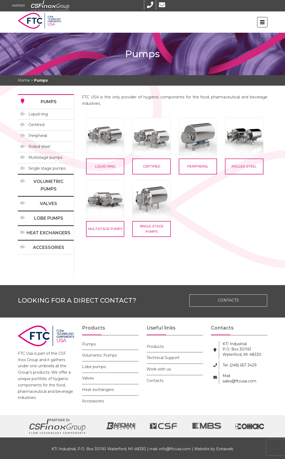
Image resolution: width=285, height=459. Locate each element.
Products (155, 346)
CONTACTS (228, 300)
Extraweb (224, 449)
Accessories (48, 247)
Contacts (155, 380)
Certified (36, 124)
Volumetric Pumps (48, 185)
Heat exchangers (48, 232)
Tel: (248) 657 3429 (240, 365)
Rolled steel (39, 146)
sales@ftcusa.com (239, 381)
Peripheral (37, 135)
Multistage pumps (45, 157)
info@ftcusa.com (175, 449)
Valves (48, 203)
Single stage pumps (47, 168)
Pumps (49, 101)
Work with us (159, 369)
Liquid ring (38, 114)
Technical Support (163, 357)
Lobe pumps (48, 218)
